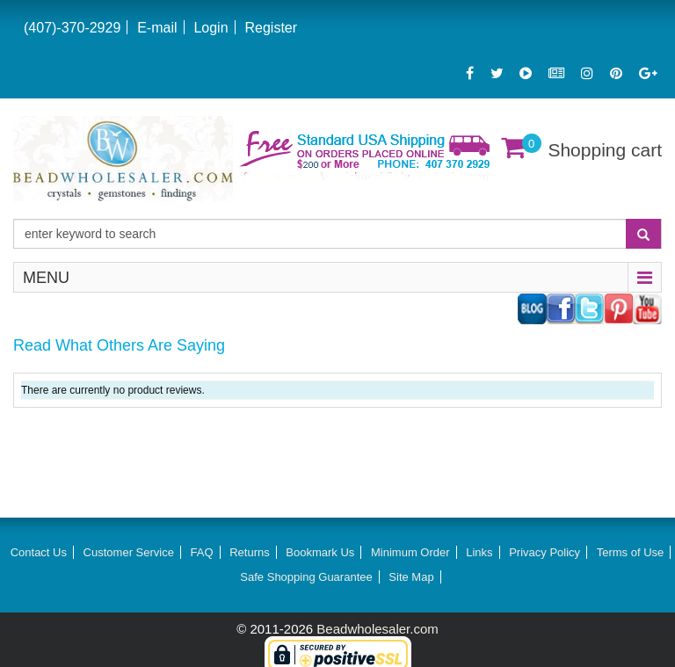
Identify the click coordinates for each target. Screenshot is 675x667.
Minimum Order (410, 552)
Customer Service (128, 552)
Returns (249, 552)
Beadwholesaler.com (377, 628)
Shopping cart (605, 150)
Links (479, 552)
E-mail (157, 27)
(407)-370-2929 (72, 27)
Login (210, 27)
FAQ (202, 552)
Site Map (410, 577)
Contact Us (39, 552)
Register (270, 27)
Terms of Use (630, 552)
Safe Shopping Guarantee (306, 577)
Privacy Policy (544, 552)
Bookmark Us (320, 552)
